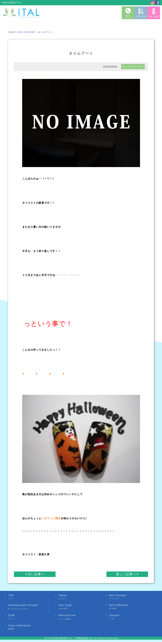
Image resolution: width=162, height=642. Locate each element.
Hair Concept (131, 596)
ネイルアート (45, 32)
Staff (30, 616)
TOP (30, 596)
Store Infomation (30, 626)
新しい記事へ (128, 574)
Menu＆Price (80, 616)
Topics (80, 596)
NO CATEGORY (27, 32)
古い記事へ (34, 574)
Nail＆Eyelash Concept (30, 606)
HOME (12, 32)
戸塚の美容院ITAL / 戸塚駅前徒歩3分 (72, 637)
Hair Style (80, 606)
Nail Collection (131, 606)
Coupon (131, 616)
